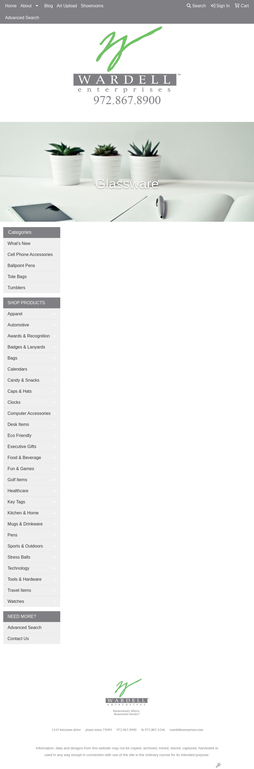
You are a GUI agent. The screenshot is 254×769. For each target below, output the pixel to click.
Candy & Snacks (23, 380)
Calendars (17, 369)
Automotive (18, 325)
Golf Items (17, 479)
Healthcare (18, 490)
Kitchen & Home (23, 513)
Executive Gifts (22, 446)
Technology (18, 568)
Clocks (14, 402)
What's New (19, 243)
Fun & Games (21, 468)
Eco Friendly (19, 435)
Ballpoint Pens (21, 265)
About (26, 6)
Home (11, 6)
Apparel (15, 314)
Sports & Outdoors (25, 546)
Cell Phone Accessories (30, 254)
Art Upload (67, 6)
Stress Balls (19, 557)
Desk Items (18, 424)
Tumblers (16, 287)
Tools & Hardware (24, 579)
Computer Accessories (29, 413)
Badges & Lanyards (26, 347)
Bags (12, 358)
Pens (12, 535)
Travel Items (19, 590)
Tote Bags (17, 276)
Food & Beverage (24, 457)
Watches (16, 601)
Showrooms (92, 6)
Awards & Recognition (29, 336)
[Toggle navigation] (8, 116)
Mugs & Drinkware (25, 524)
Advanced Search (22, 17)
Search (196, 6)
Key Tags (16, 502)
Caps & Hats (20, 391)
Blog (48, 6)
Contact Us (18, 638)
